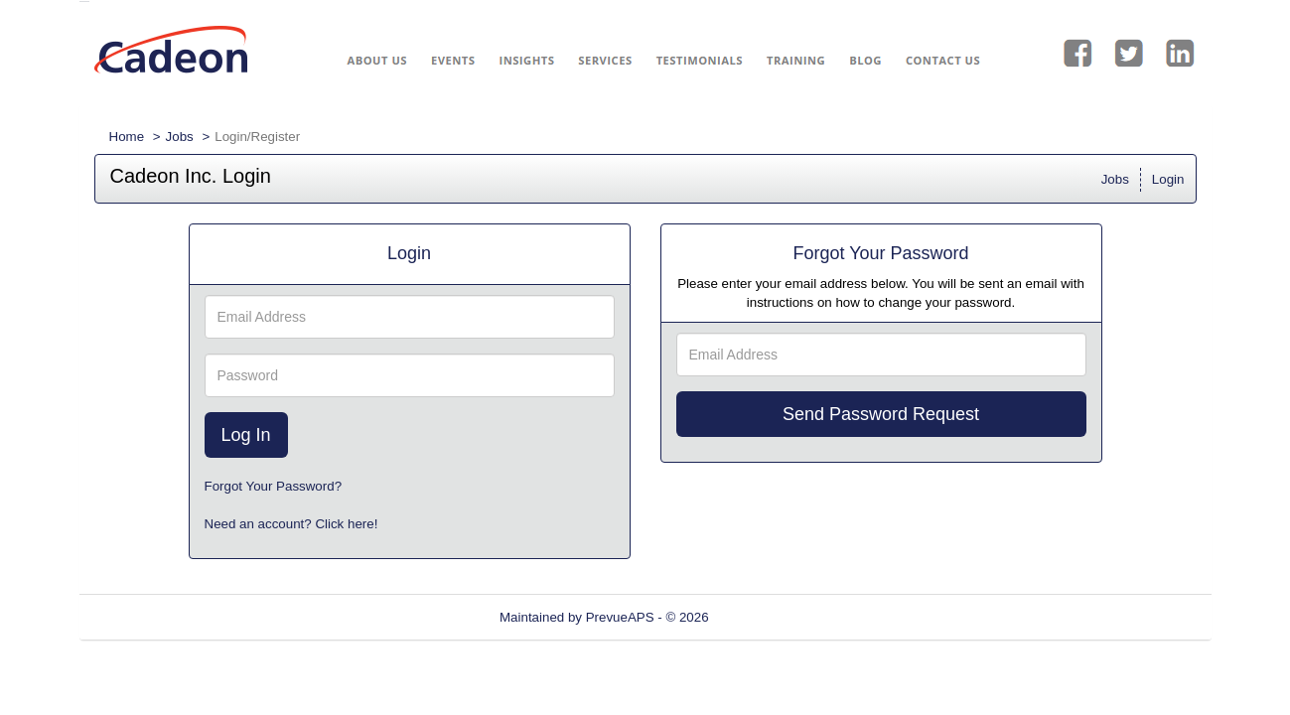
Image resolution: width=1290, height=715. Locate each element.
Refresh (767, 617)
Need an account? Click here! (291, 523)
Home (127, 136)
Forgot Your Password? (274, 486)
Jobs (180, 136)
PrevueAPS (620, 617)
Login (1168, 179)
